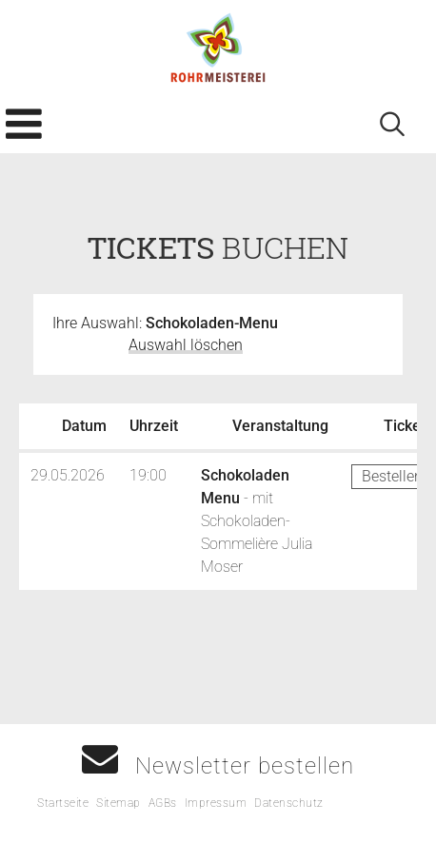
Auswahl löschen (186, 345)
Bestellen (392, 476)
